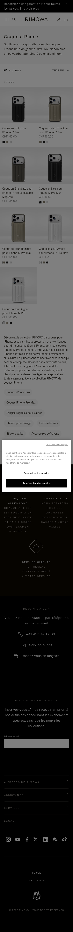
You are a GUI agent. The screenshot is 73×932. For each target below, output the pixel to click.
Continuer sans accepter (57, 444)
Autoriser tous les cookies (36, 483)
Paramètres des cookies (36, 473)
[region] (36, 466)
